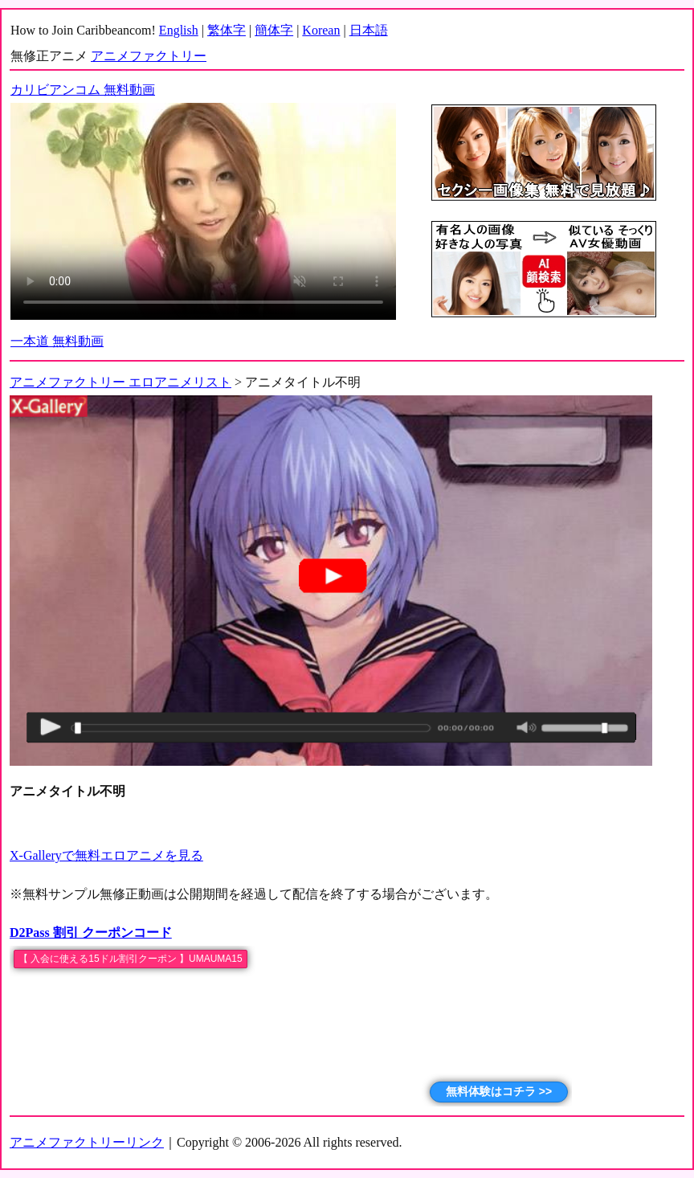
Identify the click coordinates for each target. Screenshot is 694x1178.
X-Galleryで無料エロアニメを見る (106, 855)
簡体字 (274, 30)
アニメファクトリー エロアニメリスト (120, 382)
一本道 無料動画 (57, 341)
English (178, 30)
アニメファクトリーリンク (87, 1142)
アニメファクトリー (148, 56)
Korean (321, 30)
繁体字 (226, 30)
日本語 (368, 30)
